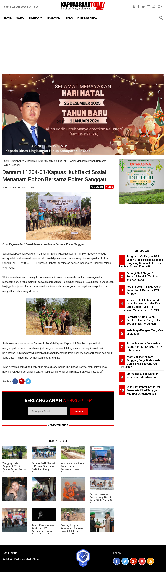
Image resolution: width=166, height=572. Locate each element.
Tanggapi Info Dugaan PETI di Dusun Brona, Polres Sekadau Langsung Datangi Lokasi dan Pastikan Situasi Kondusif (141, 261)
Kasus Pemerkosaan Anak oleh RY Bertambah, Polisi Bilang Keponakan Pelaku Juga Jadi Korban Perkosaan (43, 532)
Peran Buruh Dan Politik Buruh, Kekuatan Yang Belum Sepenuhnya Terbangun (144, 320)
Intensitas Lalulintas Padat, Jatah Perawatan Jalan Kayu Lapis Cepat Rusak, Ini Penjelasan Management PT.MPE (140, 305)
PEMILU (68, 17)
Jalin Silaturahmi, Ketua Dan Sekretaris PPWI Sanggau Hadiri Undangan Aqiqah (143, 390)
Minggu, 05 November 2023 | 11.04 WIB (19, 187)
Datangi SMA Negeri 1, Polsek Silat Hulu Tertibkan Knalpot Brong (43, 468)
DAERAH (34, 17)
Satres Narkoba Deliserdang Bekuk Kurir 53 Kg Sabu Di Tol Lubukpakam (101, 499)
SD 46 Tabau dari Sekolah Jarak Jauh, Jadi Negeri (142, 375)
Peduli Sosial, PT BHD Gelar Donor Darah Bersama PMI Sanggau (143, 290)
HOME (8, 17)
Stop (109, 186)
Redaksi (7, 559)
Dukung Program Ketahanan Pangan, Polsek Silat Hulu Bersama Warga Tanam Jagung (72, 531)
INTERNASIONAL (87, 17)
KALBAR (20, 17)
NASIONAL (53, 17)
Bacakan (97, 186)
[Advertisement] (83, 46)
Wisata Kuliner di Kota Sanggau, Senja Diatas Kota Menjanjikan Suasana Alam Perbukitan (139, 362)
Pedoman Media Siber (26, 559)
